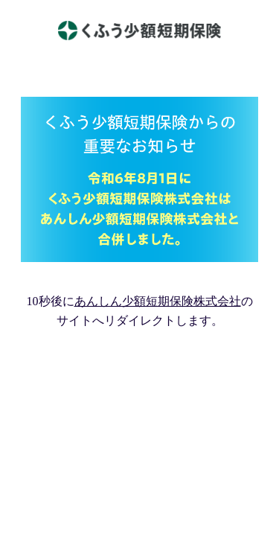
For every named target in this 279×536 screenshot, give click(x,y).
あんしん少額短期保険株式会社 (157, 301)
